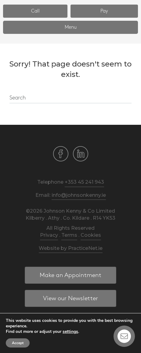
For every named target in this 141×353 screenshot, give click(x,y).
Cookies (91, 235)
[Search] (70, 98)
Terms (69, 235)
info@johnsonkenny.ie (79, 195)
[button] (35, 11)
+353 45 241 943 (84, 182)
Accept (18, 342)
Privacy (49, 235)
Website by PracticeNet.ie (71, 248)
